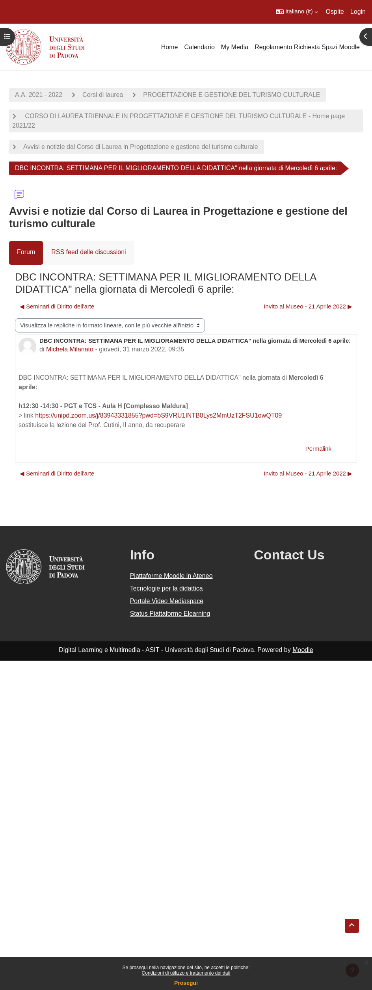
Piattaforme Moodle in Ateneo (171, 575)
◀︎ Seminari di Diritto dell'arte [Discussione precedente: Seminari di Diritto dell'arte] (57, 306)
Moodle (302, 649)
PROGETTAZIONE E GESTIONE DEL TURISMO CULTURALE (231, 94)
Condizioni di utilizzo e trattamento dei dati (186, 973)
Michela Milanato (69, 349)
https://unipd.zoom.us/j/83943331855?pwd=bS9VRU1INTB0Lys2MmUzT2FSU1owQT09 (158, 415)
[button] (296, 12)
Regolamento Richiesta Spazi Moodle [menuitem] (307, 47)
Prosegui (186, 983)
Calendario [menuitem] (199, 47)
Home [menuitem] (169, 47)
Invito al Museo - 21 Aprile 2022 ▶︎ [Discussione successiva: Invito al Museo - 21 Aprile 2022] (308, 306)
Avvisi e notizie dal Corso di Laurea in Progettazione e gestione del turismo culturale (140, 146)
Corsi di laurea (102, 94)
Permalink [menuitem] (318, 449)
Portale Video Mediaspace (167, 601)
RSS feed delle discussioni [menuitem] (88, 252)
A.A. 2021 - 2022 (38, 94)
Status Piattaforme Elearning (170, 613)
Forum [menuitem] (26, 252)
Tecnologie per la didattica (166, 588)
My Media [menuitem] (234, 47)
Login (358, 11)
